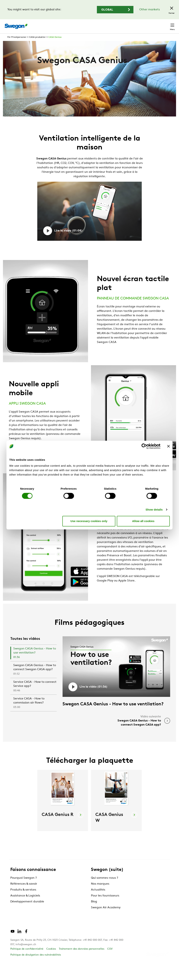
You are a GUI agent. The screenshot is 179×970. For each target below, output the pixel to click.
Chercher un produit (71, 24)
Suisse (148, 24)
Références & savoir (23, 890)
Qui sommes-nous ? (104, 884)
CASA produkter (37, 44)
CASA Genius (54, 44)
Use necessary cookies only (88, 521)
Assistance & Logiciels (25, 902)
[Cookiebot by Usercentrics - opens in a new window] (144, 446)
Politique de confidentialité (26, 955)
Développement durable (27, 908)
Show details (154, 509)
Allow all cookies (143, 521)
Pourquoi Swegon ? (23, 884)
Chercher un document (108, 24)
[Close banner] (168, 446)
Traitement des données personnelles (81, 955)
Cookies (51, 955)
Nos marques (100, 890)
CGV (110, 955)
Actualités (98, 896)
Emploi (134, 24)
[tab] (33, 660)
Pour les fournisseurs (105, 902)
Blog (94, 908)
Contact (165, 24)
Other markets (149, 9)
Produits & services (23, 896)
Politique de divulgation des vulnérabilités (35, 961)
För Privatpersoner (17, 44)
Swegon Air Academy (106, 914)
